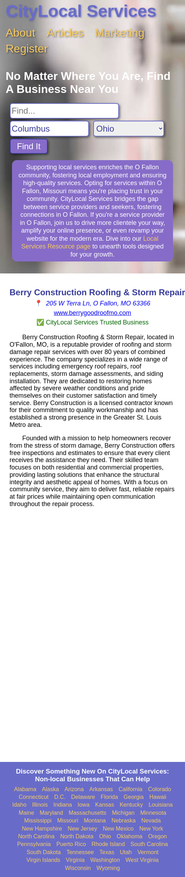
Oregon (157, 836)
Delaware (83, 797)
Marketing (120, 32)
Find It (29, 146)
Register (27, 48)
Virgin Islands (43, 860)
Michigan (123, 813)
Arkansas (101, 789)
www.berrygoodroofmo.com (92, 312)
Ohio (105, 836)
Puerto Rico (71, 844)
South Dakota (43, 852)
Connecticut (34, 797)
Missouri (67, 821)
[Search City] (49, 129)
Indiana (62, 805)
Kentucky (131, 805)
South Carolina (149, 844)
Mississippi (38, 821)
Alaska (50, 789)
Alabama (25, 789)
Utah (126, 852)
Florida (109, 797)
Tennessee (80, 852)
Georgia (134, 797)
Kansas (104, 805)
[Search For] (64, 111)
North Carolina (36, 836)
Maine (26, 813)
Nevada (151, 821)
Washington (105, 860)
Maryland (51, 813)
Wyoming (108, 868)
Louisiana (161, 805)
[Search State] (128, 129)
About (20, 32)
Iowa (84, 805)
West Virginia (142, 860)
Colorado (159, 789)
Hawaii (157, 797)
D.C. (60, 797)
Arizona (74, 789)
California (131, 789)
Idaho (19, 805)
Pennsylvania (34, 844)
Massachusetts (87, 813)
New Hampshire (42, 829)
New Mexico (118, 829)
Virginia (75, 860)
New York (151, 829)
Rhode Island (108, 844)
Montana (95, 821)
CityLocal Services (81, 11)
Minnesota (153, 813)
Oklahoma (129, 836)
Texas (107, 852)
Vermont (148, 852)
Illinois (40, 805)
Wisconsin (78, 868)
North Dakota (76, 836)
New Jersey (82, 829)
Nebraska (124, 821)
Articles (65, 32)
